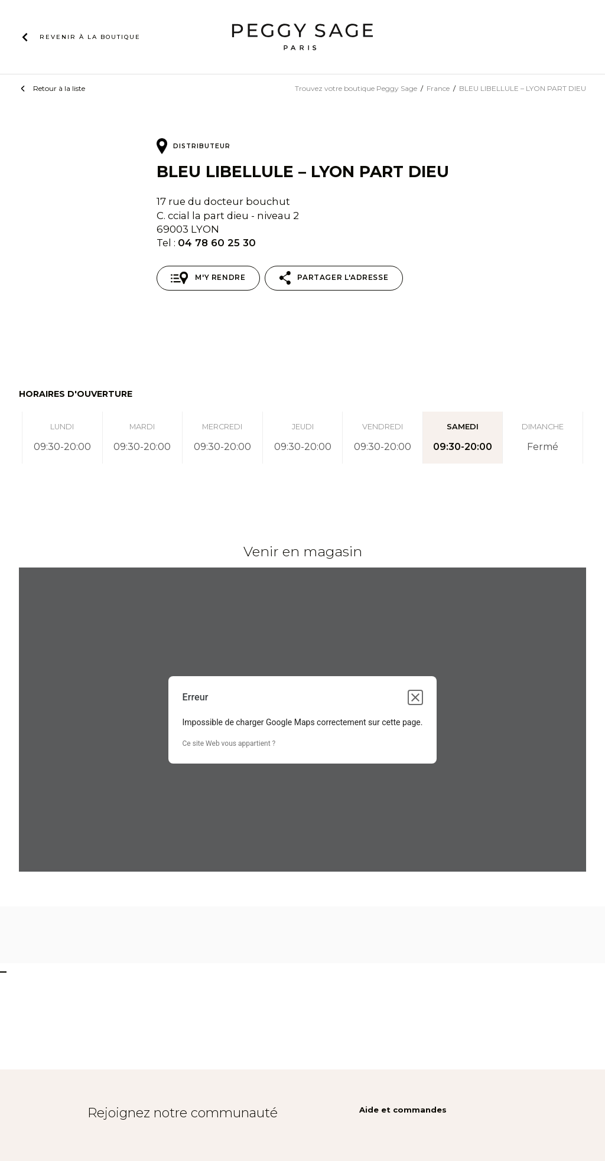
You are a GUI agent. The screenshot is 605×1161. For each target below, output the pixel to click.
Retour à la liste (59, 88)
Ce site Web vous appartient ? (229, 743)
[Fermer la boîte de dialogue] (415, 697)
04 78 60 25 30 (217, 243)
